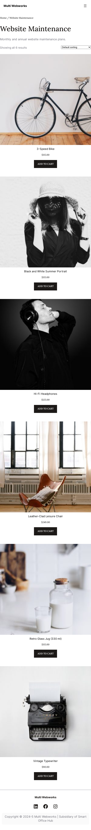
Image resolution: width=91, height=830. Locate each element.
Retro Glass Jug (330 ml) (46, 638)
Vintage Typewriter (45, 761)
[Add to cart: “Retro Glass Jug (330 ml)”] (45, 654)
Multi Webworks (15, 6)
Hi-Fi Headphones (45, 393)
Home (3, 17)
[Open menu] (85, 6)
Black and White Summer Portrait (45, 271)
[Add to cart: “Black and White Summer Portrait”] (45, 286)
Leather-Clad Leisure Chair (45, 516)
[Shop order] (76, 47)
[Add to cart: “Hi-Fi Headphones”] (45, 409)
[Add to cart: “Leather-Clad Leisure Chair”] (45, 531)
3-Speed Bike (45, 149)
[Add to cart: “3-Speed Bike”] (45, 164)
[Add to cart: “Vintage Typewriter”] (45, 776)
